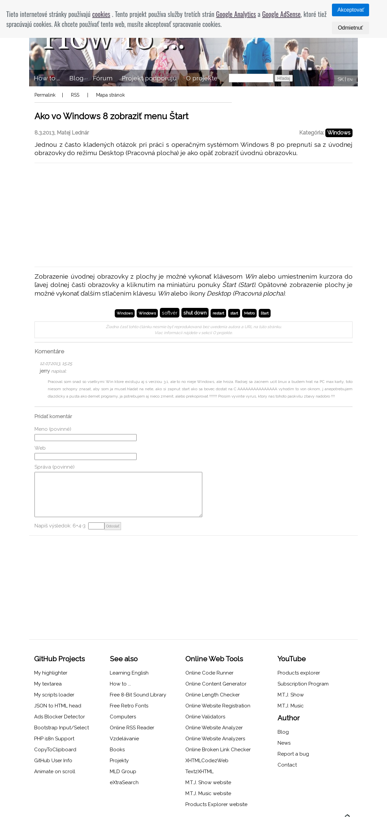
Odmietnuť (350, 28)
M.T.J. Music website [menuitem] (208, 793)
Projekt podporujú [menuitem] (149, 78)
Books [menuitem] (117, 750)
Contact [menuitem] (287, 765)
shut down (195, 313)
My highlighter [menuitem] (50, 673)
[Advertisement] (193, 214)
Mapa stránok (110, 95)
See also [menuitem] (124, 659)
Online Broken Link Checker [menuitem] (218, 750)
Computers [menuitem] (123, 717)
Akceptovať (351, 10)
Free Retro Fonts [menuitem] (129, 706)
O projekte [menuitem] (202, 78)
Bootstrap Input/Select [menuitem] (61, 728)
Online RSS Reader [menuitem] (132, 728)
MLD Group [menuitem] (123, 772)
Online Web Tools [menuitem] (214, 659)
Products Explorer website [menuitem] (216, 804)
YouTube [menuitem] (292, 659)
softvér (169, 313)
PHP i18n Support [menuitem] (54, 739)
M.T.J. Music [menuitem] (291, 706)
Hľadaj (283, 78)
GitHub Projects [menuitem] (59, 659)
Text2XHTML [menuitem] (199, 772)
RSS (75, 95)
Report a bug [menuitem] (293, 754)
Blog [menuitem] (76, 78)
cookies (101, 14)
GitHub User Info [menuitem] (53, 761)
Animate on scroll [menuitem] (54, 772)
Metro (249, 313)
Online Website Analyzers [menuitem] (215, 739)
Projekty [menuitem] (119, 761)
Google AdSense (281, 14)
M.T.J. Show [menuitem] (291, 695)
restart (218, 313)
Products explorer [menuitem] (299, 673)
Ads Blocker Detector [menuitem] (59, 717)
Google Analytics (236, 14)
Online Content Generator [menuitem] (215, 684)
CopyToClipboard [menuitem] (55, 750)
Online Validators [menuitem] (205, 717)
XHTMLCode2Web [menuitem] (206, 761)
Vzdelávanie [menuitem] (124, 739)
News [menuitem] (284, 743)
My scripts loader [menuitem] (54, 695)
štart (265, 313)
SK (341, 79)
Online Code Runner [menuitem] (209, 673)
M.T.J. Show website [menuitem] (208, 782)
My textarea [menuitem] (48, 684)
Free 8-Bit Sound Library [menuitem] (138, 695)
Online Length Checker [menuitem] (212, 695)
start (234, 313)
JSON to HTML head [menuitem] (57, 706)
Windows (339, 133)
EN (350, 80)
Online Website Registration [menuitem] (217, 706)
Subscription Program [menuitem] (303, 684)
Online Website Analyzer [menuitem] (214, 728)
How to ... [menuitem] (47, 78)
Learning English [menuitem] (129, 673)
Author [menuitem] (289, 718)
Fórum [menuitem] (102, 78)
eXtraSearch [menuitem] (124, 782)
